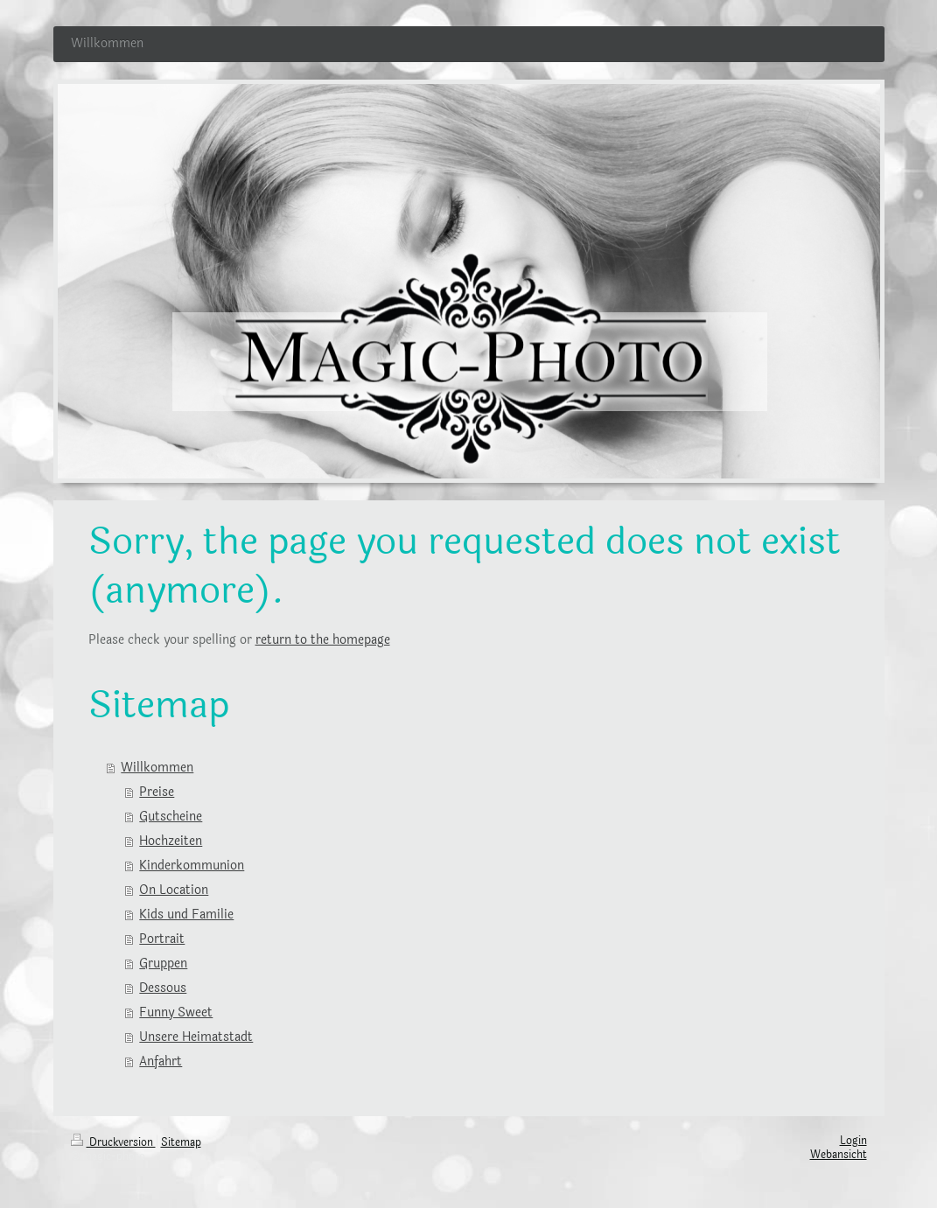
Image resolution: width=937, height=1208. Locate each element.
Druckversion (113, 1142)
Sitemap (181, 1142)
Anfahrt (160, 1061)
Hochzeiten (170, 841)
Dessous (162, 988)
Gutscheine (170, 816)
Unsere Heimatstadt (196, 1037)
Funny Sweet (176, 1012)
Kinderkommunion (191, 865)
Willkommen (157, 767)
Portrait (162, 939)
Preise (156, 792)
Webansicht (838, 1155)
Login (853, 1141)
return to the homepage (322, 640)
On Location (173, 890)
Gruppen (163, 963)
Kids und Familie (186, 914)
